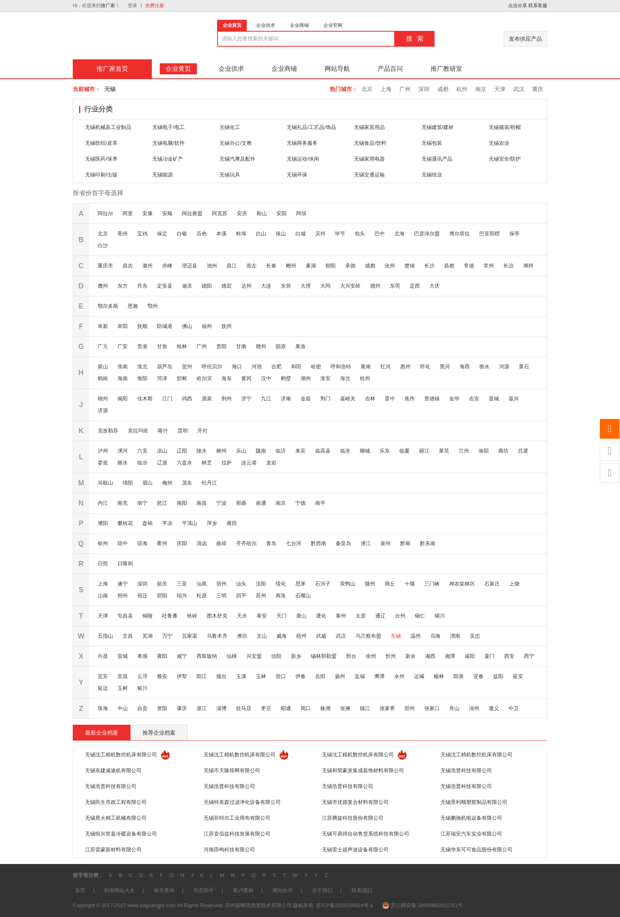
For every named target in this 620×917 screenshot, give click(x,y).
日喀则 (125, 563)
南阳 (182, 503)
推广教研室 (446, 68)
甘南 (241, 346)
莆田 (232, 523)
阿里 (128, 213)
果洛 (300, 346)
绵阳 (128, 483)
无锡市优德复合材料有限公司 (355, 802)
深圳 (423, 89)
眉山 (147, 483)
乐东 (385, 451)
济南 (286, 399)
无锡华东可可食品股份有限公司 (476, 850)
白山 (261, 234)
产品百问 (390, 68)
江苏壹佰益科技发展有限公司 (237, 834)
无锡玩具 (229, 175)
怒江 (162, 503)
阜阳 (122, 326)
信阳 (276, 656)
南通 (261, 503)
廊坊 (503, 451)
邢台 (351, 656)
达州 (246, 286)
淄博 (221, 708)
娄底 (103, 463)
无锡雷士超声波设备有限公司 (355, 850)
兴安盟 (254, 656)
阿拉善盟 (192, 213)
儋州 (103, 286)
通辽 (380, 616)
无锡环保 (297, 175)
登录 (132, 5)
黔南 (405, 543)
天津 (499, 89)
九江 (266, 399)
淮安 (325, 378)
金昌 (306, 399)
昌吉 (128, 266)
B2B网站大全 (119, 890)
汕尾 (202, 584)
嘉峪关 (347, 399)
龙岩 (271, 463)
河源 (504, 366)
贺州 (187, 366)
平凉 (167, 523)
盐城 (360, 676)
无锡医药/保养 (101, 159)
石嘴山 (303, 596)
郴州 (291, 266)
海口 (237, 366)
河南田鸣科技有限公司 (229, 850)
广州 (404, 89)
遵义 (494, 708)
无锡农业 (499, 143)
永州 (399, 676)
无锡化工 (229, 127)
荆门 (325, 399)
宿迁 (142, 596)
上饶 (514, 584)
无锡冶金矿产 (167, 159)
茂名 (187, 483)
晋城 (494, 399)
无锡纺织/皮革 (101, 143)
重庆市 (105, 266)
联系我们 (362, 890)
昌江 (232, 266)
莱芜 (444, 451)
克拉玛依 (138, 431)
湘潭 (450, 656)
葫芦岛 (164, 366)
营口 (281, 676)
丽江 (424, 451)
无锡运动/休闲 (303, 159)
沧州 (390, 266)
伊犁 (182, 676)
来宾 (300, 451)
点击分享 (517, 5)
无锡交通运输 (369, 175)
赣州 (261, 346)
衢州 (162, 543)
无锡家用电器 (369, 159)
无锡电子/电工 (168, 127)
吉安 (474, 399)
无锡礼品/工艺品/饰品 (311, 127)
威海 (281, 636)
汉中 (266, 378)
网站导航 (337, 68)
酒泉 (207, 399)
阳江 (202, 676)
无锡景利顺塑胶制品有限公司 (473, 802)
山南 (103, 596)
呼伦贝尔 (212, 366)
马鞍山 (105, 483)
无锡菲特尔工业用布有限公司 (237, 818)
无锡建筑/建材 (438, 127)
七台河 (293, 543)
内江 (103, 503)
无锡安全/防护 (505, 159)
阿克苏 (219, 213)
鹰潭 (379, 676)
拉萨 (226, 463)
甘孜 (162, 346)
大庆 (434, 286)
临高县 (323, 451)
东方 (122, 286)
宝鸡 (142, 234)
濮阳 (103, 523)
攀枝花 (125, 523)
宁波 (221, 503)
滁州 (147, 266)
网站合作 (282, 890)
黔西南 (318, 543)
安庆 (242, 213)
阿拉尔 (105, 213)
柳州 (221, 451)
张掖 (345, 708)
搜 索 (414, 38)
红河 (385, 366)
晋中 (390, 399)
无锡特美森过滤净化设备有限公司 (242, 802)
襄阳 (162, 656)
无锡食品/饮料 (370, 143)
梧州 (301, 636)
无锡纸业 (432, 175)
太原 (360, 616)
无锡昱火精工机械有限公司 (116, 818)
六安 (142, 451)
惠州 (405, 366)
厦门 (489, 656)
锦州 (103, 399)
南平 (320, 503)
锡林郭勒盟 (323, 656)
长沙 (429, 266)
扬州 (340, 676)
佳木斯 (145, 399)
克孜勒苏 (108, 431)
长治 (508, 266)
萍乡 (212, 523)
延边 (103, 688)
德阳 (207, 286)
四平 (241, 596)
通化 (321, 616)
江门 (167, 399)
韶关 (162, 584)
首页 (80, 890)
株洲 (325, 708)
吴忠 (475, 636)
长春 (271, 266)
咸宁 (182, 656)
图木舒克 (217, 616)
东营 (286, 286)
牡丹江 (209, 483)
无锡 (396, 636)
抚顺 (142, 326)
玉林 (261, 676)
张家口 (432, 708)
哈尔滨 (204, 378)
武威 (321, 636)
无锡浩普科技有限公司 (466, 770)
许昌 (103, 656)
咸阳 (470, 656)
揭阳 (122, 399)
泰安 (262, 616)
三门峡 (432, 584)
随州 (370, 584)
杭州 (461, 89)
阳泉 (459, 676)
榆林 (439, 676)
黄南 (366, 366)
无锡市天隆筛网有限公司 (232, 770)
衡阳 (142, 378)
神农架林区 (462, 584)
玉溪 (241, 676)
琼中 (122, 543)
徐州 (371, 656)
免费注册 (154, 5)
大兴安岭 (350, 286)
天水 (242, 616)
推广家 (108, 5)
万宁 (167, 636)
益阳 (498, 676)
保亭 (514, 234)
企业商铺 (284, 68)
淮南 (122, 366)
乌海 (435, 636)
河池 (256, 366)
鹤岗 (103, 378)
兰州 (464, 451)
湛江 (202, 708)
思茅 (300, 584)
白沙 (103, 245)
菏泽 (162, 378)
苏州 (261, 596)
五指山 (105, 636)
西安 (509, 656)
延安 (518, 676)
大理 (306, 286)
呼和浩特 (341, 366)
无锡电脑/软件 (168, 143)
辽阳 (182, 451)
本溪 (221, 234)
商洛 (281, 596)
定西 (415, 286)
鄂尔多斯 (108, 306)
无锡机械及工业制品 (108, 127)
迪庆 (187, 286)
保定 (162, 234)
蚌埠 (241, 234)
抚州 (226, 326)
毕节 (340, 234)
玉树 (122, 688)
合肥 (276, 366)
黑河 (445, 366)
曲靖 (221, 543)
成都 (442, 89)
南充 (122, 503)
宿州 (221, 584)
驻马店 (243, 708)
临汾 (142, 463)
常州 (489, 266)
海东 (226, 378)
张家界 (387, 708)
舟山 (454, 708)
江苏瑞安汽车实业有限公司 (471, 834)
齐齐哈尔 (246, 543)
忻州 (391, 656)
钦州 (103, 543)
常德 (469, 266)
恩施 (133, 306)
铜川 (440, 616)
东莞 (395, 286)
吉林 (370, 399)
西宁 (529, 656)
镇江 (365, 708)
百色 (202, 234)
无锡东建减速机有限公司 (113, 770)
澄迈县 (189, 266)
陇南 (261, 451)
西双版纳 (207, 656)
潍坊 (242, 636)
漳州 (474, 708)
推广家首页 (112, 68)
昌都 (449, 266)
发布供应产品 (525, 39)
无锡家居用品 (369, 127)
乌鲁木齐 (217, 636)
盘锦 (147, 523)
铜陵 (147, 616)
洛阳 (483, 451)
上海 (385, 89)
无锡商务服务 (302, 143)
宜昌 (122, 676)
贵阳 (221, 346)
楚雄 (410, 266)
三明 (221, 596)
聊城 (365, 451)
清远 (202, 543)
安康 (147, 213)
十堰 (410, 584)
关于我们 (322, 890)
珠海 (103, 708)
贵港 (142, 346)
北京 (366, 89)
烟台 (221, 676)
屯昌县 (125, 616)
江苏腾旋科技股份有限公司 (353, 818)
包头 (360, 234)
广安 (122, 346)
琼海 (142, 543)
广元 (103, 346)
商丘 (390, 584)
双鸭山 (347, 584)
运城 (419, 676)
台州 (400, 616)
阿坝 (301, 213)
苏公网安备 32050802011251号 (427, 905)
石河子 (323, 584)
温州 (415, 636)
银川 (142, 688)
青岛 (271, 543)
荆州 (226, 399)
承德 (350, 266)
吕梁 (523, 451)
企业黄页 (178, 68)
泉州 (385, 543)
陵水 (202, 451)
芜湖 (147, 636)
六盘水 (184, 463)
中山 (122, 708)
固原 (281, 346)
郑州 (410, 708)
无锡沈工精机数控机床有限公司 (121, 755)
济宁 (246, 399)
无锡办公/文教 (235, 143)
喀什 (163, 431)
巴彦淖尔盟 (427, 234)
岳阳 (320, 676)
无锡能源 (162, 175)
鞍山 (262, 213)
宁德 (300, 503)
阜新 (103, 326)
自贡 (142, 708)
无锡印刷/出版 (101, 175)
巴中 (379, 234)
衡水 (484, 366)
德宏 (226, 286)
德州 (375, 286)
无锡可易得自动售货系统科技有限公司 (365, 834)
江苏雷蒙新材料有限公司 (113, 850)
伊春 (300, 676)
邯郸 (182, 378)
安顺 (167, 213)
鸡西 (187, 399)
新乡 (296, 656)
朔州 (122, 596)
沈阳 (261, 584)
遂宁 (122, 584)
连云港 (249, 463)
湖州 (306, 378)
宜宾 (103, 676)
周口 (306, 708)
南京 (480, 89)
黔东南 (427, 543)
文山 (262, 636)
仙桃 (232, 656)
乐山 (241, 451)
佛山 (187, 326)
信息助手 (203, 890)
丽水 (122, 463)
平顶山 (189, 523)
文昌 (128, 636)
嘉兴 (513, 399)
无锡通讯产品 (437, 159)
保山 (281, 234)
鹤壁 (286, 378)
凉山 (162, 451)
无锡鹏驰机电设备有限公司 (471, 818)
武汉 (518, 89)
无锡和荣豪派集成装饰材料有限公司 (363, 770)
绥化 (281, 584)
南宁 (142, 503)
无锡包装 (432, 143)
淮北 (142, 366)
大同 (325, 286)
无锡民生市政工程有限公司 (116, 802)
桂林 (182, 346)
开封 (202, 431)
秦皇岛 (343, 543)
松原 (202, 596)
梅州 (167, 483)
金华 (454, 399)
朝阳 (330, 266)
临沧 (345, 451)
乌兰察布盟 (368, 636)
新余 (410, 656)
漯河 (122, 451)
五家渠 (189, 636)
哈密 (316, 366)
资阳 (162, 708)
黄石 (524, 366)
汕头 (241, 584)
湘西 (430, 656)
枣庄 (266, 708)
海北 (345, 378)
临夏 (404, 451)
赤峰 (167, 266)
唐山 (301, 616)
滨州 (320, 234)
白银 (182, 234)
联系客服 (537, 5)
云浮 (142, 676)
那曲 (241, 503)
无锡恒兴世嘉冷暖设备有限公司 (121, 834)
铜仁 (420, 616)
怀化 (425, 366)
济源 (103, 410)
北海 (399, 234)
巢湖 (311, 266)
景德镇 (432, 399)
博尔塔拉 (459, 234)
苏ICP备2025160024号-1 (344, 905)
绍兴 (182, 596)
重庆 (537, 89)
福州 (207, 326)
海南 (122, 378)
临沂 (281, 451)
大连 (266, 286)
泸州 (103, 451)
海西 (464, 366)
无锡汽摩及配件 (237, 159)
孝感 (142, 656)
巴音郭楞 (489, 234)
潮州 (528, 266)
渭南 (455, 636)
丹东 (142, 286)
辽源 (162, 463)
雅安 (162, 676)
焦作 (410, 399)
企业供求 (231, 68)
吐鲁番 (170, 616)
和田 (296, 366)
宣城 (122, 656)
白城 (300, 234)
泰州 (341, 616)
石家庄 (492, 584)
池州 (212, 266)
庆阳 (182, 543)
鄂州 (152, 306)
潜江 (366, 543)
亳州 (122, 234)
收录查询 (164, 890)
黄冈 (246, 378)
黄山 (103, 366)
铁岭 (192, 616)
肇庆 (182, 708)
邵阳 (162, 596)
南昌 (202, 503)
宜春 (478, 676)
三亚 (182, 584)
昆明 (183, 431)
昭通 (286, 708)
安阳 (281, 213)
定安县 (164, 286)
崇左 (251, 266)
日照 (103, 563)
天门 (281, 616)
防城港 (164, 326)
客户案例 (243, 890)
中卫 (513, 708)
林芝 (207, 463)
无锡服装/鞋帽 (505, 127)
